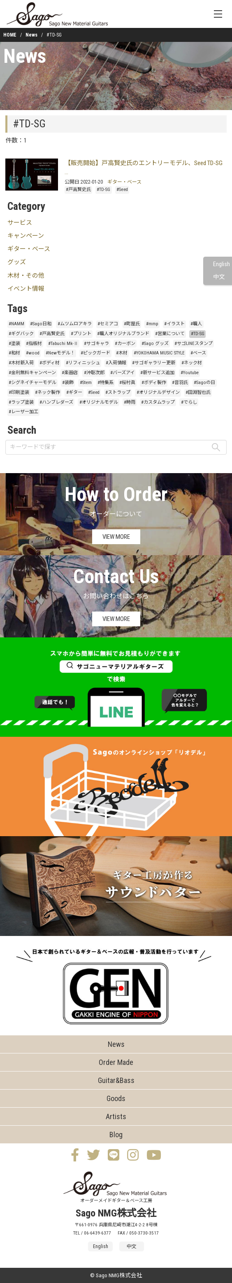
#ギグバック (21, 333)
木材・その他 (25, 275)
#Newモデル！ (60, 353)
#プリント (81, 333)
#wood (32, 353)
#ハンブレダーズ (56, 402)
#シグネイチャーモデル (32, 382)
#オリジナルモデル (98, 402)
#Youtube (190, 372)
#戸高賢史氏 (78, 189)
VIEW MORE (116, 536)
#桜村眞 (127, 382)
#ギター (74, 392)
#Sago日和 (40, 323)
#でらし (189, 402)
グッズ (16, 262)
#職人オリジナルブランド (123, 333)
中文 (219, 277)
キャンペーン (25, 235)
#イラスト (174, 323)
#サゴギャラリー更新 (153, 363)
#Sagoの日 (204, 382)
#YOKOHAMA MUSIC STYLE (159, 353)
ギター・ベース (124, 182)
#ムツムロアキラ (75, 323)
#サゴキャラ (96, 343)
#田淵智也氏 (198, 392)
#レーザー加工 (23, 411)
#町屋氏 (132, 323)
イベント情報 (25, 288)
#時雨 (129, 402)
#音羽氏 (180, 382)
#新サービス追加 (157, 372)
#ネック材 (191, 363)
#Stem (86, 382)
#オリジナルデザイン (158, 392)
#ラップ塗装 (21, 402)
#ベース (198, 353)
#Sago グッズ (155, 343)
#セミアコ (107, 323)
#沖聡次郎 (94, 372)
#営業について (170, 333)
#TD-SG (103, 189)
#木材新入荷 (21, 363)
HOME (9, 35)
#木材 (122, 353)
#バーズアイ (122, 372)
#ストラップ (117, 392)
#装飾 (68, 382)
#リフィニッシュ (83, 363)
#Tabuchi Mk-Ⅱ (63, 343)
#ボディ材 (49, 363)
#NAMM (16, 323)
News (31, 35)
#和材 (14, 353)
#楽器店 (70, 372)
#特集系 (105, 382)
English (221, 264)
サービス (19, 222)
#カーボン (125, 343)
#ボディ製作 (154, 382)
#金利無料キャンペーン (32, 372)
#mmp (152, 323)
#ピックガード (95, 353)
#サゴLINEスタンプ (193, 343)
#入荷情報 (116, 363)
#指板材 (34, 343)
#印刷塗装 (19, 392)
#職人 (196, 323)
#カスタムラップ (158, 402)
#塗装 (14, 343)
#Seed (122, 189)
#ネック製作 (47, 392)
